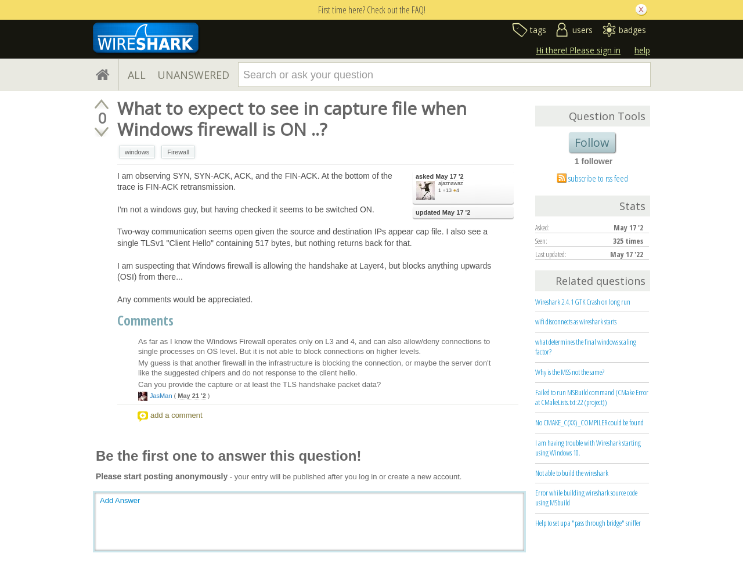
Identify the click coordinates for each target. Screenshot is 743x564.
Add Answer (120, 500)
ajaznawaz (450, 183)
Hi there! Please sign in (578, 50)
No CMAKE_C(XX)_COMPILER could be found (589, 422)
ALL (137, 75)
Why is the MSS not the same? (569, 372)
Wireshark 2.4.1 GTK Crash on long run (582, 302)
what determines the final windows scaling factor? (585, 347)
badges (632, 29)
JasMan (161, 395)
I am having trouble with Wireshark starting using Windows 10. (588, 448)
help (642, 50)
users (582, 29)
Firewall (178, 152)
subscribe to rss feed (598, 178)
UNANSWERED (193, 75)
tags (538, 29)
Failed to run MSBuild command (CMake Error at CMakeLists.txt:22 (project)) (591, 397)
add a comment (176, 415)
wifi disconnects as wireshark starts (575, 321)
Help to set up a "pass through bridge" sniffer (588, 523)
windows (137, 152)
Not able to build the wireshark (571, 473)
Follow (592, 142)
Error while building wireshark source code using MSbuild (586, 497)
